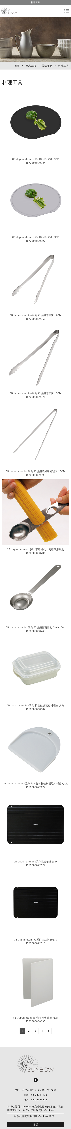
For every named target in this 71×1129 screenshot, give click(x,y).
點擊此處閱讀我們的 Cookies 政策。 (35, 1116)
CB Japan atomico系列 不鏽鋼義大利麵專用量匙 (35, 549)
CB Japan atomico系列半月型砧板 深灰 (35, 159)
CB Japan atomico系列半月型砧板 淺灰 (35, 237)
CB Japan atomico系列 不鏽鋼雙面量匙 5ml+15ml (35, 627)
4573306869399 (36, 475)
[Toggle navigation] (66, 11)
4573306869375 (36, 397)
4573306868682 (36, 709)
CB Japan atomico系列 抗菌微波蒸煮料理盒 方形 (36, 705)
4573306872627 (36, 865)
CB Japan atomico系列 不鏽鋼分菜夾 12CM (35, 315)
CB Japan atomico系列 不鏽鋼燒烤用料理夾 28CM (35, 471)
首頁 (17, 65)
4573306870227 (36, 240)
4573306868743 (36, 631)
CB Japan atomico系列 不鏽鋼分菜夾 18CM (35, 393)
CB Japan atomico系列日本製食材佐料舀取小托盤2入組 (35, 783)
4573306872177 (36, 787)
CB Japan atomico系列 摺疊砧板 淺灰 (35, 1017)
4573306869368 (36, 319)
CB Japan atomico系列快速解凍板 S (35, 939)
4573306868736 (36, 553)
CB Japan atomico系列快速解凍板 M (36, 861)
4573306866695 (36, 1021)
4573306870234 (36, 162)
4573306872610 (36, 943)
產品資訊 (31, 65)
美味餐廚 (47, 65)
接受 (35, 1124)
